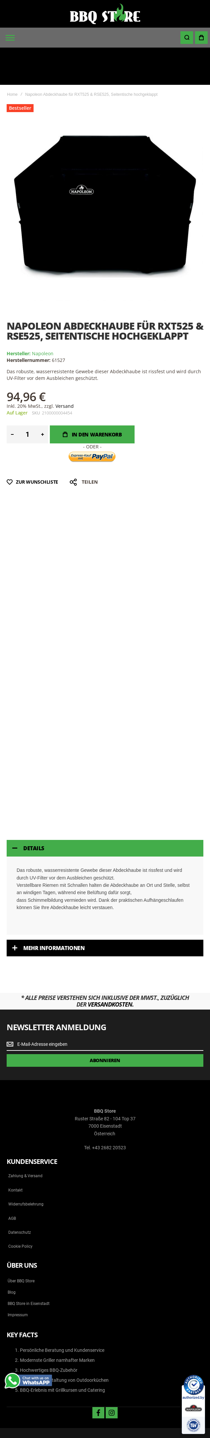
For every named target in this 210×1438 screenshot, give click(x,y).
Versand (64, 369)
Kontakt (15, 1153)
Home (12, 57)
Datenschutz (19, 1195)
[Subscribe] (105, 1023)
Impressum (18, 1277)
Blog (12, 1255)
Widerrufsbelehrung (26, 1167)
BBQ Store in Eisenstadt (29, 1266)
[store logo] (105, 13)
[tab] (105, 811)
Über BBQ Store (21, 1243)
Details (33, 811)
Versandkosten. (111, 967)
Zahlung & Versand (25, 1139)
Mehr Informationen (53, 910)
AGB (12, 1181)
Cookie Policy (20, 1209)
